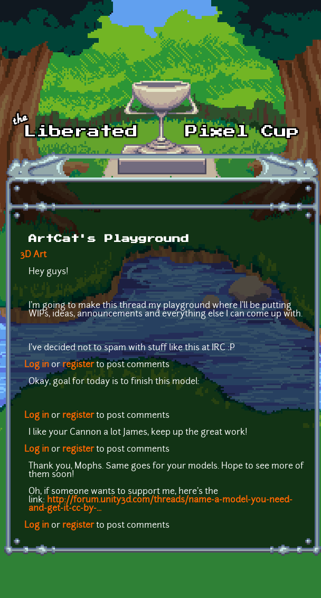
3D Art (33, 255)
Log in (36, 365)
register (78, 365)
